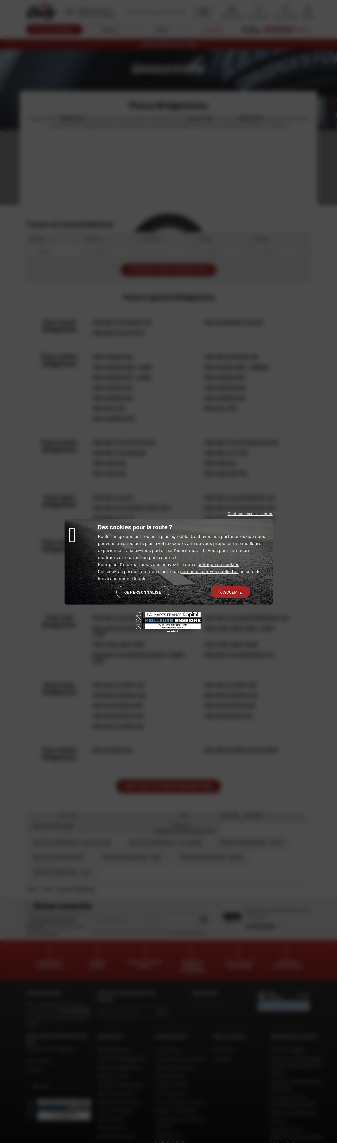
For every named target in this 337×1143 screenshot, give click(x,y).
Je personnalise (142, 591)
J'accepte (230, 591)
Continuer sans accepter (250, 513)
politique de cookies (218, 564)
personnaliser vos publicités (209, 571)
